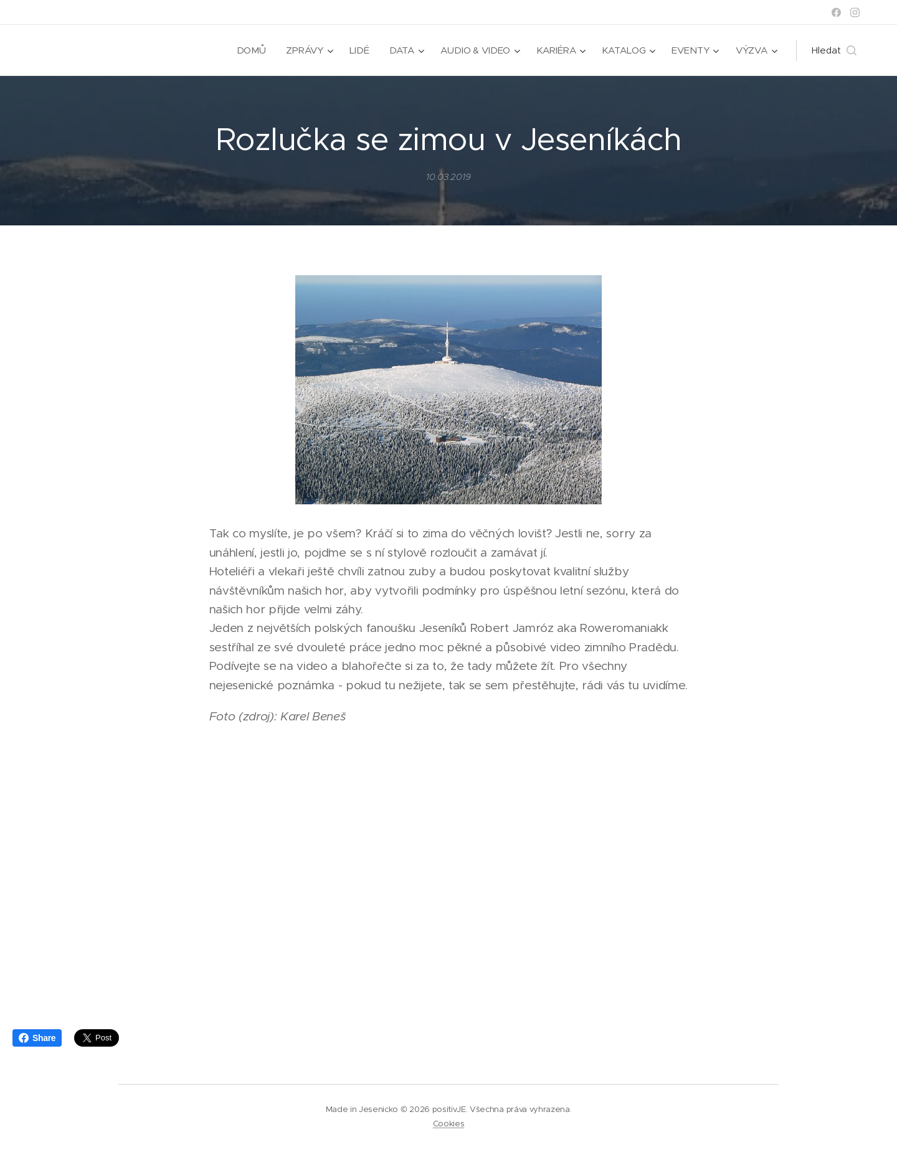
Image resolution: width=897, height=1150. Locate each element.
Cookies (449, 1123)
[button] (834, 50)
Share (37, 1038)
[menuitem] (250, 50)
